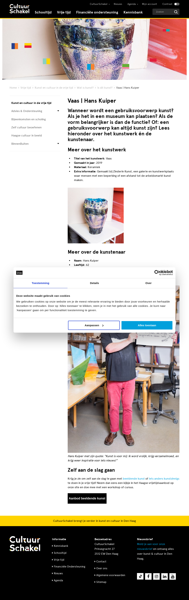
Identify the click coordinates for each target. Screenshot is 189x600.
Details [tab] (94, 283)
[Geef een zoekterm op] (165, 12)
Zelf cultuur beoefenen (26, 127)
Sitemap (101, 582)
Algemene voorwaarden (110, 575)
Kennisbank (133, 12)
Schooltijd (43, 12)
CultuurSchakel (98, 4)
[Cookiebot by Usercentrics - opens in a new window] (157, 272)
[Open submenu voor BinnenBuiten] (58, 143)
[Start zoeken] (176, 12)
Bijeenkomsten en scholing (28, 119)
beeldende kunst (134, 478)
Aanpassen (94, 325)
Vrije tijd (64, 12)
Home (13, 87)
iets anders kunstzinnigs (164, 478)
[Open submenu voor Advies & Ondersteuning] (58, 111)
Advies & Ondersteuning (26, 111)
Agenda (131, 4)
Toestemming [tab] (40, 283)
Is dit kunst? (104, 87)
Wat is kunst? (85, 87)
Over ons (101, 568)
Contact (101, 561)
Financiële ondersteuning (97, 12)
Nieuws (118, 4)
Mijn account (149, 4)
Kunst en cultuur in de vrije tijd (54, 87)
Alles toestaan (147, 325)
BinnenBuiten (20, 143)
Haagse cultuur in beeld (26, 135)
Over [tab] (148, 283)
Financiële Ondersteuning (69, 566)
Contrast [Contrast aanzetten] (167, 4)
